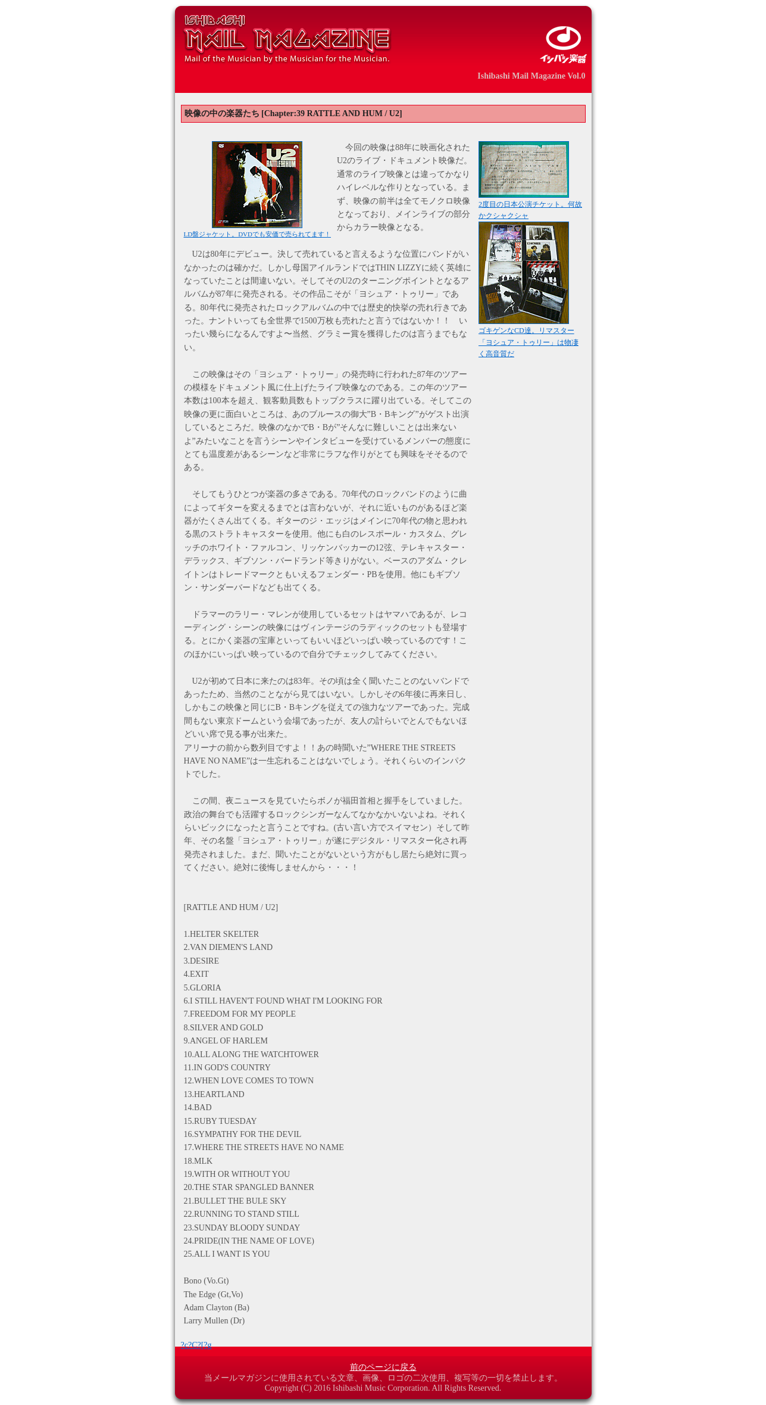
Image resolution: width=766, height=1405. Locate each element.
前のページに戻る (383, 1367)
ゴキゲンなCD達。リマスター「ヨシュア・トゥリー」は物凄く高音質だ (529, 338)
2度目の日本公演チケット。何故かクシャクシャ (530, 206)
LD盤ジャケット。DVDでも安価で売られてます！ (258, 230)
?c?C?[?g (196, 1345)
